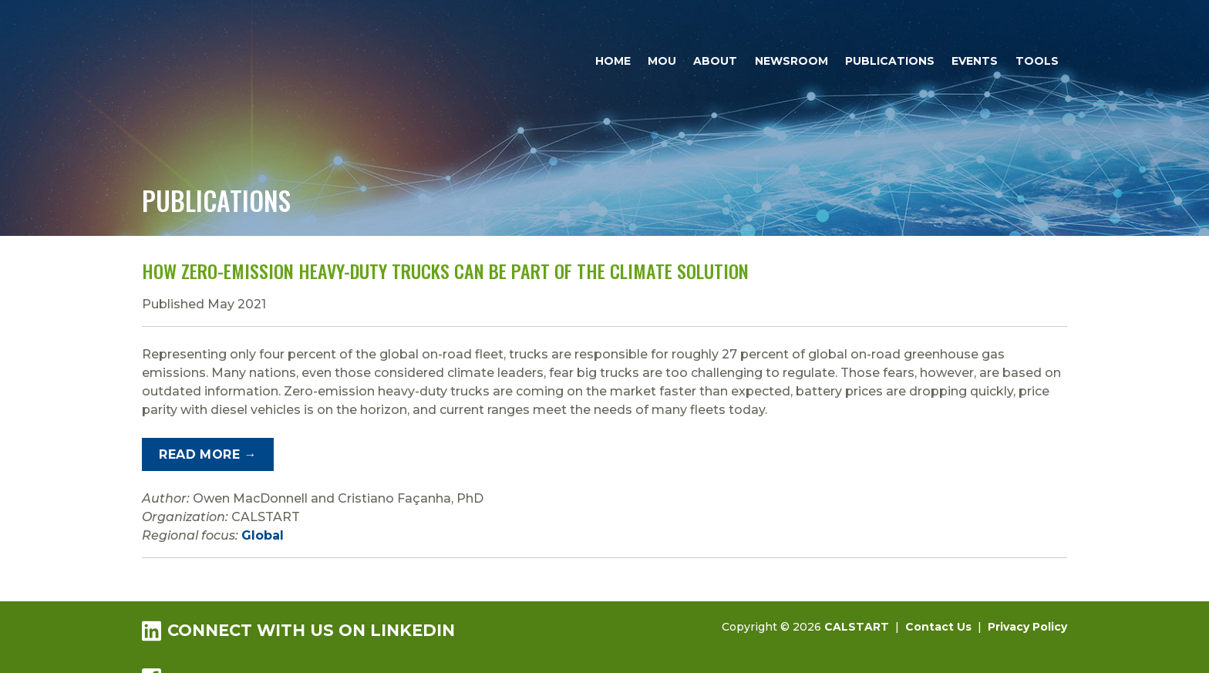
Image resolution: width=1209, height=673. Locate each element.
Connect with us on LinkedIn (298, 630)
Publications (890, 61)
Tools (1037, 61)
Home (613, 61)
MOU (662, 61)
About (715, 61)
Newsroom (791, 61)
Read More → (207, 454)
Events (974, 61)
